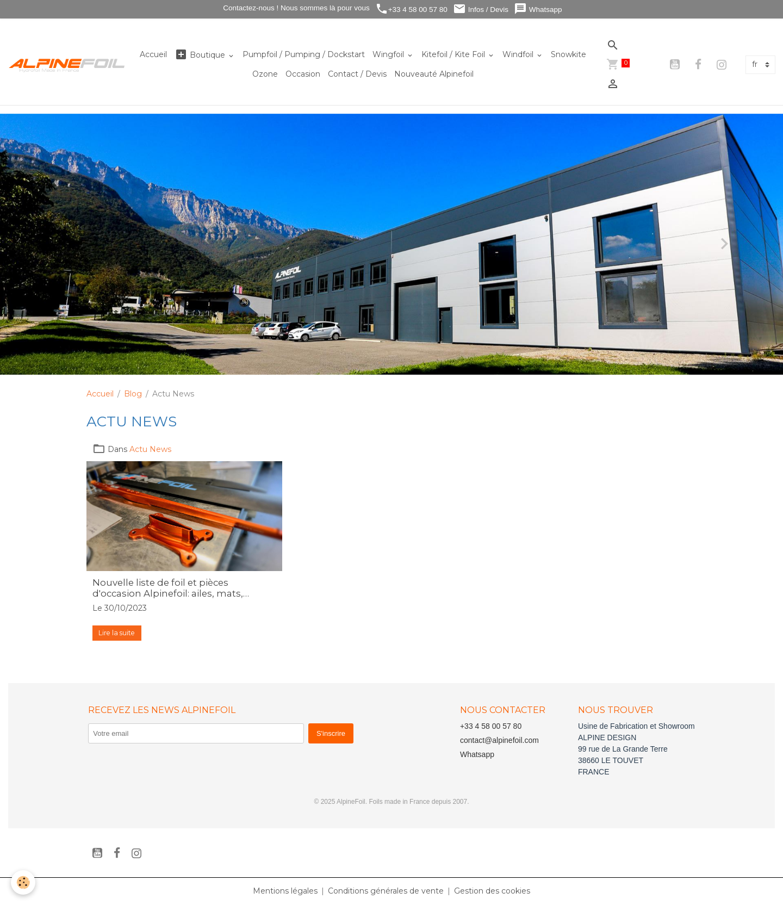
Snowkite (568, 54)
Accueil (153, 54)
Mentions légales (285, 891)
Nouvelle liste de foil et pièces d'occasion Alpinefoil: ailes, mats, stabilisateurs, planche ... (167, 588)
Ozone (265, 74)
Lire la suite (116, 633)
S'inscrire (330, 733)
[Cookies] (23, 882)
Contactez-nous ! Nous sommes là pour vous (295, 8)
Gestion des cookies (492, 891)
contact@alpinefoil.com (499, 740)
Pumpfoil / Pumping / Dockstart (304, 54)
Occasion (302, 74)
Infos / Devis (480, 9)
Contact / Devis (357, 74)
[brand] (67, 64)
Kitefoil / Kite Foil (454, 54)
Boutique (201, 54)
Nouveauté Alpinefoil (434, 74)
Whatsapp (538, 9)
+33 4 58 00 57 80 (411, 9)
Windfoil (519, 54)
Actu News (150, 449)
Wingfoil (389, 54)
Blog (133, 394)
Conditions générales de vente (386, 891)
